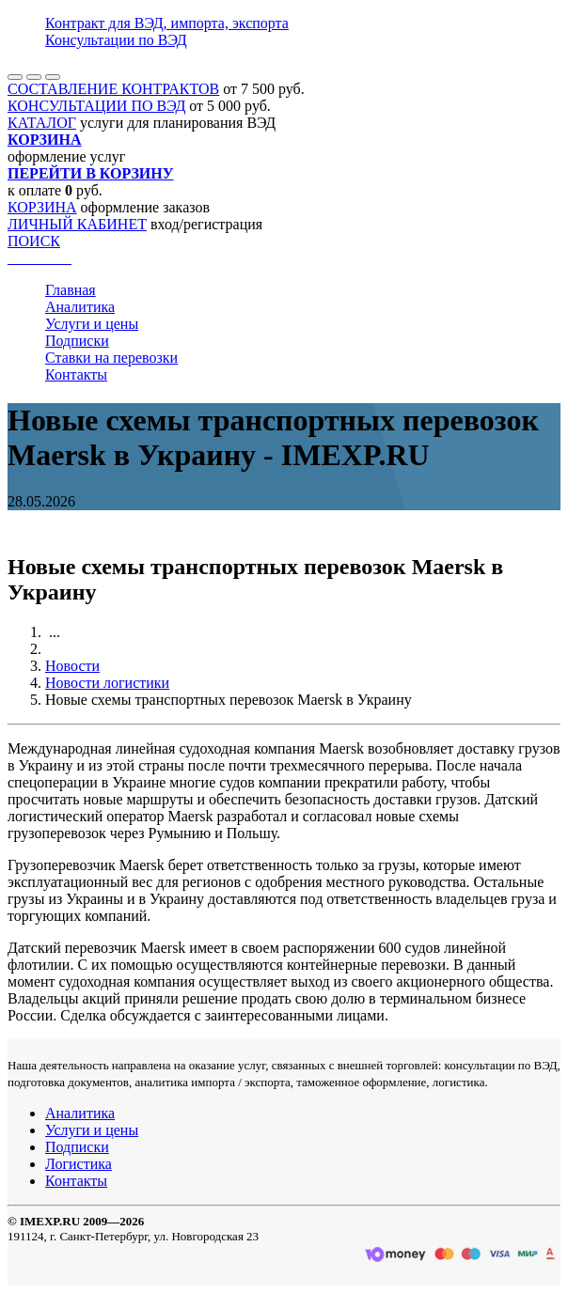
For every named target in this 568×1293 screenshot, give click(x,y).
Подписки (77, 341)
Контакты (76, 374)
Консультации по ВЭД (116, 40)
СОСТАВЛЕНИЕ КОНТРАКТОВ (113, 89)
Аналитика (80, 307)
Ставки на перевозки (111, 358)
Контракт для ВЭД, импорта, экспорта (167, 23)
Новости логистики (107, 683)
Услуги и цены (91, 324)
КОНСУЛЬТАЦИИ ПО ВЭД (96, 106)
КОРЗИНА (42, 207)
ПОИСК (34, 241)
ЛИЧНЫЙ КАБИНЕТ (77, 224)
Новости (72, 666)
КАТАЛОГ (42, 123)
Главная (70, 290)
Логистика (78, 1164)
